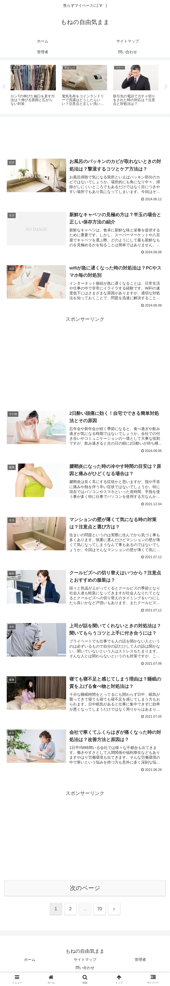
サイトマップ (85, 960)
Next (166, 86)
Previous (4, 86)
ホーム (29, 960)
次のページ (85, 888)
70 (99, 910)
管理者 (140, 960)
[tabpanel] (33, 86)
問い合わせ (85, 969)
